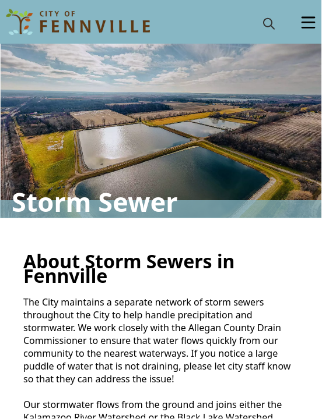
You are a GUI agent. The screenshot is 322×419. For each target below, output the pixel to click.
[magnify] (269, 23)
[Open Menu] (308, 22)
